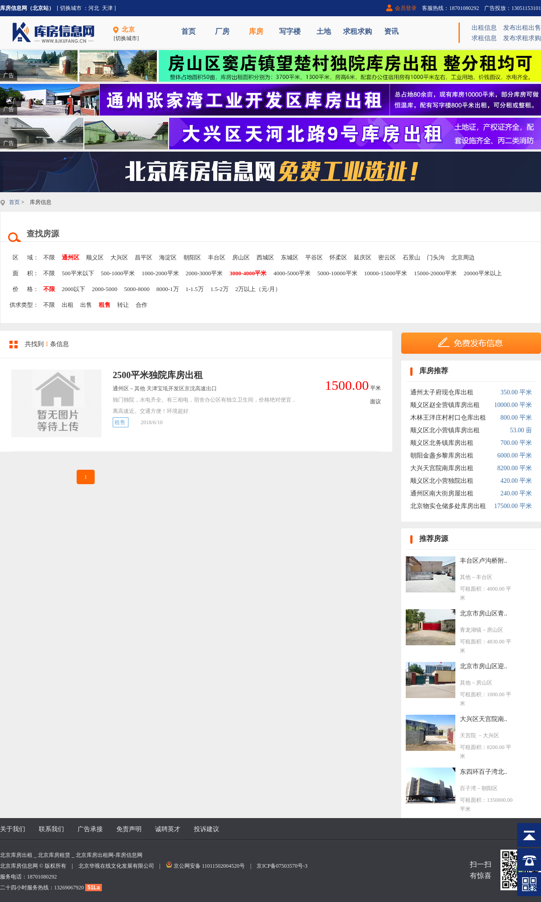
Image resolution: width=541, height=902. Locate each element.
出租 (67, 304)
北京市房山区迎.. (483, 666)
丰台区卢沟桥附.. (483, 560)
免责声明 (129, 829)
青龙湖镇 (470, 630)
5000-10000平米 (337, 273)
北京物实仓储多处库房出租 (448, 506)
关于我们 (12, 829)
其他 (465, 577)
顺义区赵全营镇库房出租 (445, 405)
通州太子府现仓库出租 (441, 392)
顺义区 (95, 257)
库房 (256, 31)
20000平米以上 (482, 273)
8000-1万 (167, 289)
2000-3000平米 (204, 273)
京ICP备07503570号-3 (282, 866)
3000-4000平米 (247, 273)
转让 (123, 304)
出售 (86, 304)
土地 (323, 31)
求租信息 (484, 38)
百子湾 (468, 788)
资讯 (391, 31)
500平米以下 (78, 273)
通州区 (70, 257)
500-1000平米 (118, 273)
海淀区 (168, 257)
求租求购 (357, 31)
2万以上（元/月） (258, 289)
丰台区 (216, 257)
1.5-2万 (220, 289)
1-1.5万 (195, 289)
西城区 (265, 257)
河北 (93, 8)
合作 (141, 304)
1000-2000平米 (160, 273)
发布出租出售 (522, 27)
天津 (107, 8)
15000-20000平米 (435, 273)
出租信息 (484, 27)
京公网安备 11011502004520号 (209, 866)
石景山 (411, 257)
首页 (188, 31)
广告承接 (90, 829)
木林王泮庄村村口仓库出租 (448, 417)
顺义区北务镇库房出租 (441, 442)
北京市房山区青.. (483, 613)
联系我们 (51, 829)
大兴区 (119, 257)
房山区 (241, 257)
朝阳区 (192, 257)
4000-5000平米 (291, 273)
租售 (104, 304)
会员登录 (406, 8)
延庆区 (362, 257)
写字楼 (290, 31)
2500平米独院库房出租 (158, 375)
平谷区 (314, 257)
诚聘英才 (167, 829)
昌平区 (143, 257)
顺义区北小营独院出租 (441, 480)
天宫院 (468, 735)
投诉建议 (206, 829)
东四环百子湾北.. (483, 771)
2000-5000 (104, 289)
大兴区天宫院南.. (483, 719)
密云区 (387, 257)
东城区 (289, 257)
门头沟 (436, 257)
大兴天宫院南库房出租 (441, 468)
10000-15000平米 (385, 273)
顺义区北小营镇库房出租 (445, 430)
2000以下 (73, 289)
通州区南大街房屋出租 (441, 493)
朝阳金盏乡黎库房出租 (441, 455)
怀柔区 (338, 257)
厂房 (222, 31)
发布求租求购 (522, 38)
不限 (49, 257)
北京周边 (463, 257)
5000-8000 (136, 289)
